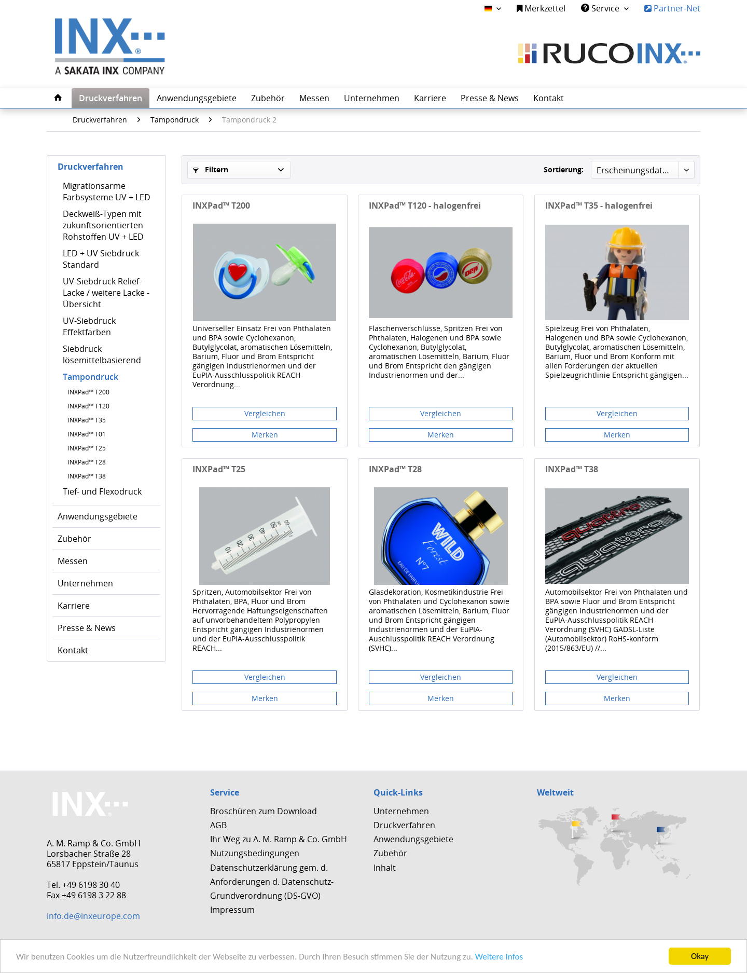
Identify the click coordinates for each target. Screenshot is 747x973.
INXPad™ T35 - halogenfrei (599, 205)
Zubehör (74, 538)
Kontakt (73, 650)
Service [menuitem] (601, 8)
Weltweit (555, 792)
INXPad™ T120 (88, 406)
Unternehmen (85, 583)
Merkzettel (541, 8)
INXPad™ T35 (87, 420)
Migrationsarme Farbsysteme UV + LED (106, 191)
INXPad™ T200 (88, 392)
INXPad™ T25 (87, 448)
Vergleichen (264, 413)
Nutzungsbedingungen (254, 853)
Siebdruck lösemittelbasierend (102, 354)
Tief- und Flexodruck (102, 491)
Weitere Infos (499, 956)
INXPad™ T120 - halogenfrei (425, 205)
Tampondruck (90, 376)
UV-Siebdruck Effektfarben (89, 326)
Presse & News (87, 628)
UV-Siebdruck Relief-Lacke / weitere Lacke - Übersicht (106, 293)
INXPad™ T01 (87, 434)
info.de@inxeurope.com (93, 916)
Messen (73, 561)
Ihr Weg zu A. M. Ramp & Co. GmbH (278, 839)
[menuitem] (541, 8)
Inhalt (385, 867)
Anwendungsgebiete (97, 516)
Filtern (210, 169)
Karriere (74, 605)
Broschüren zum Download (263, 811)
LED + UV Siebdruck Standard (101, 259)
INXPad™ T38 (87, 476)
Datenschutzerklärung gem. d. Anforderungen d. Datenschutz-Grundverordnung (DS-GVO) (272, 881)
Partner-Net (672, 8)
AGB (218, 825)
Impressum (232, 909)
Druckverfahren (90, 166)
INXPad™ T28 (87, 462)
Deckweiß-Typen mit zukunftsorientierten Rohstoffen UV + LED (103, 225)
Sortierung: (564, 169)
